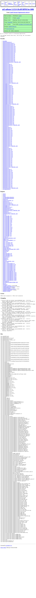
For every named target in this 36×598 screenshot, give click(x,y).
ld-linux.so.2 (5, 200)
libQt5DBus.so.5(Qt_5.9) (8, 103)
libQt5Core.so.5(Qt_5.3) (8, 76)
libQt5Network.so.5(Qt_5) (8, 107)
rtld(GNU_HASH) (6, 291)
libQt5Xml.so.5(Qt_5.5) (7, 183)
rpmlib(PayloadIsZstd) (7, 290)
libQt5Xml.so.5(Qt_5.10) (8, 173)
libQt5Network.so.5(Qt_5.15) (9, 115)
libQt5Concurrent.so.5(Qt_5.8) (9, 60)
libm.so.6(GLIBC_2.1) (7, 255)
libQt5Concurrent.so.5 (7, 42)
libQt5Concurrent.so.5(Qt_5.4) (9, 56)
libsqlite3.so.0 (5, 259)
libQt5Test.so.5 (6, 147)
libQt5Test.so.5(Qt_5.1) (7, 151)
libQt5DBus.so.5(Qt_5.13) (8, 92)
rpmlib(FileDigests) (7, 288)
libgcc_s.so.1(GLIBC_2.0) (8, 246)
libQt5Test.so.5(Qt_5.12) (8, 154)
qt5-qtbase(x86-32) (6, 189)
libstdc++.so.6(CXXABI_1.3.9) (9, 270)
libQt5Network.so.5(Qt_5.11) (8, 111)
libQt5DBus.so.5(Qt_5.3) (8, 97)
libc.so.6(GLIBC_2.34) (7, 232)
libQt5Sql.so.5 (6, 126)
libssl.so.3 (5, 260)
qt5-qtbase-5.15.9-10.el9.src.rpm (25, 24)
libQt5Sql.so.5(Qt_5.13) (7, 134)
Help (30, 3)
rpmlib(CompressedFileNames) (9, 287)
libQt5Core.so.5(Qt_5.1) (8, 67)
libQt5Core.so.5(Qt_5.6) (8, 79)
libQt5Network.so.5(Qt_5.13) (9, 113)
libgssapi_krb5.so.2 (6, 248)
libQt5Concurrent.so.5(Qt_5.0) (9, 45)
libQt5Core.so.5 (6, 63)
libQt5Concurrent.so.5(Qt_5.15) (9, 52)
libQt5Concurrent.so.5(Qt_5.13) (9, 50)
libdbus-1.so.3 (5, 239)
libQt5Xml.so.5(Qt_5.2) (7, 179)
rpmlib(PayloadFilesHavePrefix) (9, 289)
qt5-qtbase (5, 41)
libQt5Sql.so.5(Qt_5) (7, 128)
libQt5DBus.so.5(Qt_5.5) (8, 99)
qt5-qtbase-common (7, 286)
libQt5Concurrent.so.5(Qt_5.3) (9, 55)
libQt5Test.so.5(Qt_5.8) (7, 165)
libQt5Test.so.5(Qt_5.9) (7, 166)
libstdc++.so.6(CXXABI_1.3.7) (9, 268)
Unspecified (10, 22)
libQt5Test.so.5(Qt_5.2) (7, 158)
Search (33, 3)
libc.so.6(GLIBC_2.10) (7, 221)
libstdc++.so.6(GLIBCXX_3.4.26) (9, 278)
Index (2, 3)
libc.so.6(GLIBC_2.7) (7, 235)
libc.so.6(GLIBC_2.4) (7, 233)
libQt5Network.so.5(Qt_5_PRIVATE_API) (11, 125)
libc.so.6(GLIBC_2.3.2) (7, 227)
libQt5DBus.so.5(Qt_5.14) (8, 93)
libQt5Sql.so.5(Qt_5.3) (7, 139)
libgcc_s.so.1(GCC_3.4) (7, 244)
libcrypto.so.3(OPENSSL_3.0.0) (9, 238)
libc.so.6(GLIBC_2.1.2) (7, 218)
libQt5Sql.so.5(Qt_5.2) (7, 137)
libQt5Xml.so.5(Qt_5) (7, 170)
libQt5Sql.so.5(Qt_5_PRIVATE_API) (10, 146)
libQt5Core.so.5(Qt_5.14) (8, 72)
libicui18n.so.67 (6, 251)
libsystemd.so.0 (6, 281)
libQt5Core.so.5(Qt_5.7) (8, 80)
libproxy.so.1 (5, 258)
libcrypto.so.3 (5, 237)
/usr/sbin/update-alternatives (8, 197)
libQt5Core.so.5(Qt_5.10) (8, 68)
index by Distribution (10, 4)
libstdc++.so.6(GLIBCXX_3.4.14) (9, 274)
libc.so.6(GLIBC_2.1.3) (7, 220)
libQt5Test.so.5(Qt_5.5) (7, 162)
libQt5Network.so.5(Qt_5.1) (8, 109)
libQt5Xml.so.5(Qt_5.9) (7, 187)
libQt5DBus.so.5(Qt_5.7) (8, 101)
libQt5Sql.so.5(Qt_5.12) (7, 133)
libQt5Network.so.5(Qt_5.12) (9, 112)
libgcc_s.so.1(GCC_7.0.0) (8, 245)
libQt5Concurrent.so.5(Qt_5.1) (9, 46)
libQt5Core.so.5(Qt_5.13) (8, 71)
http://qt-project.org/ (10, 28)
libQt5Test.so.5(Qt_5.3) (7, 160)
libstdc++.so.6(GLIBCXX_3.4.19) (9, 276)
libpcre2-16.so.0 (6, 257)
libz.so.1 (4, 284)
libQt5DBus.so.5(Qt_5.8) (8, 102)
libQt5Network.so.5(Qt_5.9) (8, 124)
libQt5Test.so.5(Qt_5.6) (7, 163)
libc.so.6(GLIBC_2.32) (7, 230)
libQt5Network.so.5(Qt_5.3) (8, 118)
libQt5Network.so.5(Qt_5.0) (8, 108)
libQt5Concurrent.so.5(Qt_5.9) (9, 61)
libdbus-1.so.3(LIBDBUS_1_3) (9, 241)
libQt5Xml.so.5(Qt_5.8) (7, 186)
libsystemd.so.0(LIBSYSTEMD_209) (10, 283)
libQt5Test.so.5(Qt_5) (7, 149)
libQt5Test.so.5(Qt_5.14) (8, 156)
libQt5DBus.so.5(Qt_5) (7, 86)
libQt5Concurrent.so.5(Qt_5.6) (9, 58)
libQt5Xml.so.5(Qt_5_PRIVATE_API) (10, 188)
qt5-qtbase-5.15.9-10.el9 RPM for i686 (18, 9)
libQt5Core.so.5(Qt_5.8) (8, 81)
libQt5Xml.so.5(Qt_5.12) (8, 175)
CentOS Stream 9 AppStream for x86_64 (19, 12)
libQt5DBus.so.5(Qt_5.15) (8, 94)
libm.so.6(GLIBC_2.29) (7, 256)
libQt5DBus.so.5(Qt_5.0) (8, 87)
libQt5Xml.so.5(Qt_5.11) (8, 174)
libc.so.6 (4, 215)
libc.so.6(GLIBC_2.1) (7, 217)
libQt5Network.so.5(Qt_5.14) (9, 114)
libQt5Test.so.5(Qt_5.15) (8, 157)
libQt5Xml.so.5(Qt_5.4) (7, 182)
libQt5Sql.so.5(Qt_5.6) (7, 142)
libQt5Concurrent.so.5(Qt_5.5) (9, 57)
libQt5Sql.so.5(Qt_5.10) (7, 131)
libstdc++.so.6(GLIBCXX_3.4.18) (9, 275)
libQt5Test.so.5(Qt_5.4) (7, 161)
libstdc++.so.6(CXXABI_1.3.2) (9, 266)
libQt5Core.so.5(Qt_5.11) (8, 69)
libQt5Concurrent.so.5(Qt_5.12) (9, 49)
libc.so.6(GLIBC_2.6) (7, 234)
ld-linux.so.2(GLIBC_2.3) (8, 201)
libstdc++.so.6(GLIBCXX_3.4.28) (9, 279)
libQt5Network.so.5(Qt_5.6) (8, 121)
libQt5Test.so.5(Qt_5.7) (7, 164)
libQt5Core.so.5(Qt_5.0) (8, 66)
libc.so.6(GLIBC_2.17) (7, 223)
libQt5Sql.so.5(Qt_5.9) (7, 145)
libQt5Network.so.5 (7, 105)
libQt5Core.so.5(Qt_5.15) (8, 73)
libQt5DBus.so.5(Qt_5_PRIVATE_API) (11, 104)
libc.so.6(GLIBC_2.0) (7, 216)
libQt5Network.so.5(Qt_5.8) (8, 123)
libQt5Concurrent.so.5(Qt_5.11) (9, 48)
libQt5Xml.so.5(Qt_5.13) (8, 176)
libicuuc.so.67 (5, 252)
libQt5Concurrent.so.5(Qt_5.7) (9, 59)
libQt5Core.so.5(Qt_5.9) (8, 82)
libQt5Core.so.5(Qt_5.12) (8, 70)
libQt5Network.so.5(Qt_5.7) (8, 122)
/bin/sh (4, 194)
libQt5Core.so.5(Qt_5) (7, 65)
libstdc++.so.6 (5, 263)
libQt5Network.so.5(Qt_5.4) (8, 119)
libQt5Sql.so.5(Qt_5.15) (7, 136)
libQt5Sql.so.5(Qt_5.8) (7, 144)
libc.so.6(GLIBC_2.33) (7, 231)
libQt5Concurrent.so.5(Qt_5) (8, 44)
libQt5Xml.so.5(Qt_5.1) (7, 172)
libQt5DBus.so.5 (6, 84)
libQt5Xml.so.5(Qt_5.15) (8, 178)
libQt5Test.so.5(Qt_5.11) (8, 153)
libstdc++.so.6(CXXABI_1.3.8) (9, 269)
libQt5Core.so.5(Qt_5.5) (8, 78)
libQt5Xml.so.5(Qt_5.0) (7, 171)
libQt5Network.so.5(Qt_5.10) (9, 110)
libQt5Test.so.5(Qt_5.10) (8, 152)
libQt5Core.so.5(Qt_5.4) (8, 77)
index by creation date (19, 3)
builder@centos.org (12, 26)
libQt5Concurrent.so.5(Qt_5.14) (9, 51)
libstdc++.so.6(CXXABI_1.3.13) (9, 265)
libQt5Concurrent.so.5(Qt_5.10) (9, 47)
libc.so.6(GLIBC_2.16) (7, 222)
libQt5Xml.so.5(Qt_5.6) (7, 184)
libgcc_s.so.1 (5, 242)
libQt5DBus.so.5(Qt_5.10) (8, 89)
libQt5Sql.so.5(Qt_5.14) (7, 135)
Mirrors (26, 3)
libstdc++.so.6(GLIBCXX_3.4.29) (9, 280)
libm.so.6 (5, 253)
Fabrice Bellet (3, 596)
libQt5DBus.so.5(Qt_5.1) (8, 88)
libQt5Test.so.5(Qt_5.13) (8, 155)
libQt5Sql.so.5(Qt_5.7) (7, 143)
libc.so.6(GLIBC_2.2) (7, 224)
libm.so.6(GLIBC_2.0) (7, 254)
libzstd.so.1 (5, 285)
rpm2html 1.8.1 (9, 594)
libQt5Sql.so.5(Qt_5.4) (7, 140)
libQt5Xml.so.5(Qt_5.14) (8, 177)
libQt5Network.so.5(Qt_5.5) (8, 120)
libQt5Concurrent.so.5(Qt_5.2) (9, 53)
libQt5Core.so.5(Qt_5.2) (8, 74)
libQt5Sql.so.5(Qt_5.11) (7, 132)
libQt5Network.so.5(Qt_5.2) (8, 116)
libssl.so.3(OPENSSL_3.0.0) (8, 262)
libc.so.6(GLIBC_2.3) (7, 226)
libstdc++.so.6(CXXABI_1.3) (9, 264)
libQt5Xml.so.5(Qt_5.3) (7, 181)
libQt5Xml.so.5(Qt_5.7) (7, 185)
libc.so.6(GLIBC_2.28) (7, 225)
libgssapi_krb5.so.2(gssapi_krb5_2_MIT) (11, 249)
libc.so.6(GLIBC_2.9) (7, 236)
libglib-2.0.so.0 (6, 247)
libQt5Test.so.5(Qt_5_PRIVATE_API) (10, 167)
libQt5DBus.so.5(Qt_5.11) (8, 90)
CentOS (20, 15)
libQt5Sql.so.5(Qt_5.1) (7, 130)
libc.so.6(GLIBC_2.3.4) (7, 228)
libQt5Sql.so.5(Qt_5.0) (7, 129)
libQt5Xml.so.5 (6, 168)
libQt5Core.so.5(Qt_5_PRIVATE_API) (10, 83)
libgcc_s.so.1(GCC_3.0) (7, 243)
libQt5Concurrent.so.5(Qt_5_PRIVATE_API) (12, 62)
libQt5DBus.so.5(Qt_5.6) (8, 100)
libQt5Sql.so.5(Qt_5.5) (7, 141)
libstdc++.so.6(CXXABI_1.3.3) (9, 267)
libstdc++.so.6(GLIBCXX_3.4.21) (9, 277)
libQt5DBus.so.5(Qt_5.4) (8, 98)
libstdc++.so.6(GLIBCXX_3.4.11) (9, 273)
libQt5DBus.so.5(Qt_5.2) (8, 95)
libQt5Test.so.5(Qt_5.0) (7, 150)
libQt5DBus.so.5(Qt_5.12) (8, 91)
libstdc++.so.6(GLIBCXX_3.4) (9, 272)
